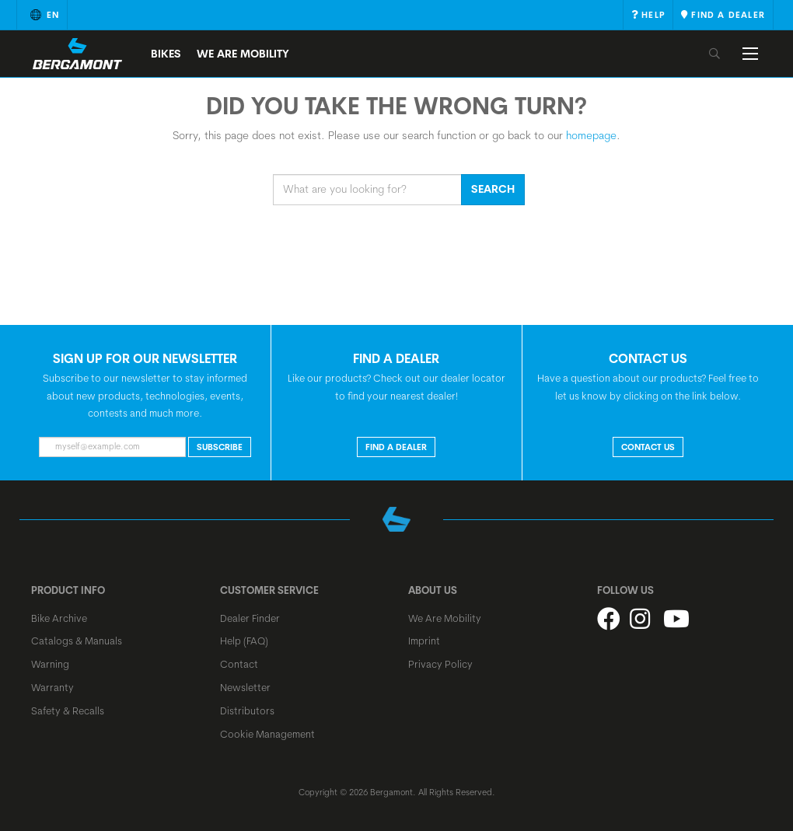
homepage (591, 135)
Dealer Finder (250, 618)
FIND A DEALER (396, 447)
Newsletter (245, 687)
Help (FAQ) (244, 640)
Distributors (247, 710)
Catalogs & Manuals (76, 640)
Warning (50, 664)
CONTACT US (648, 447)
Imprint (424, 640)
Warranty (52, 687)
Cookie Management (267, 734)
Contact (239, 664)
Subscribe (220, 447)
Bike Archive (59, 618)
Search (493, 189)
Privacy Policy (440, 664)
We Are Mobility (243, 54)
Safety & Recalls (67, 710)
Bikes (166, 54)
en (42, 15)
